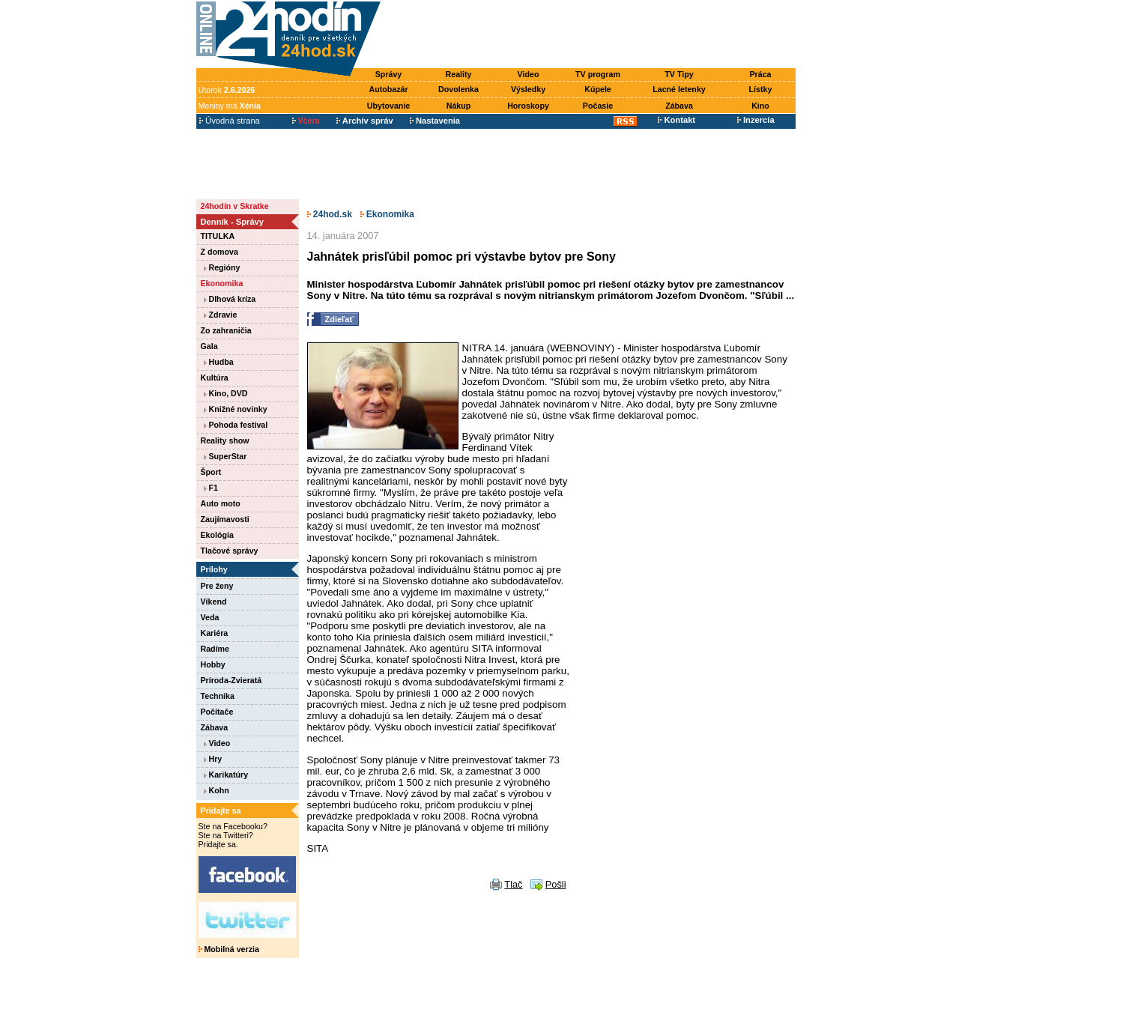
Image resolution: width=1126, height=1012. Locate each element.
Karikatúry (226, 774)
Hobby (213, 664)
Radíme (215, 648)
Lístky (760, 89)
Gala (209, 346)
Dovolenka (458, 89)
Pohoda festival (236, 424)
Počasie (598, 105)
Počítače (217, 711)
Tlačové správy (229, 550)
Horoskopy (528, 105)
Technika (217, 695)
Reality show (225, 440)
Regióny (222, 267)
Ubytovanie (388, 105)
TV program (597, 74)
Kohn (216, 790)
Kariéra (214, 632)
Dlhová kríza (230, 298)
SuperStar (225, 456)
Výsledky (528, 89)
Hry (213, 758)
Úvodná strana (229, 120)
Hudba (219, 361)
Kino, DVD (226, 393)
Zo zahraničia (226, 330)
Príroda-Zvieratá (231, 680)
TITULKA (218, 235)
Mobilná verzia (229, 949)
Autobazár (388, 89)
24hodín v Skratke (235, 206)
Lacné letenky (679, 89)
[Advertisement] (591, 35)
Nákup (459, 105)
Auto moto (220, 503)
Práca (760, 74)
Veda (210, 617)
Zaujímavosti (225, 519)
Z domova (219, 251)
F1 (211, 487)
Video (528, 74)
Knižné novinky (235, 409)
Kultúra (214, 377)
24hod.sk (329, 214)
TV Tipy (679, 74)
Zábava (679, 105)
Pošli (555, 884)
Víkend (214, 601)
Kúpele (597, 89)
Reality (459, 74)
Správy (388, 74)
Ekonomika (222, 283)
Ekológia (217, 534)
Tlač (513, 884)
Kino (760, 105)
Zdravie (220, 314)
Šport (211, 471)
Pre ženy (217, 585)
